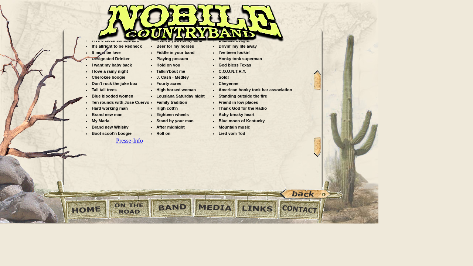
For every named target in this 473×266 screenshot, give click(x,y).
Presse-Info (129, 140)
